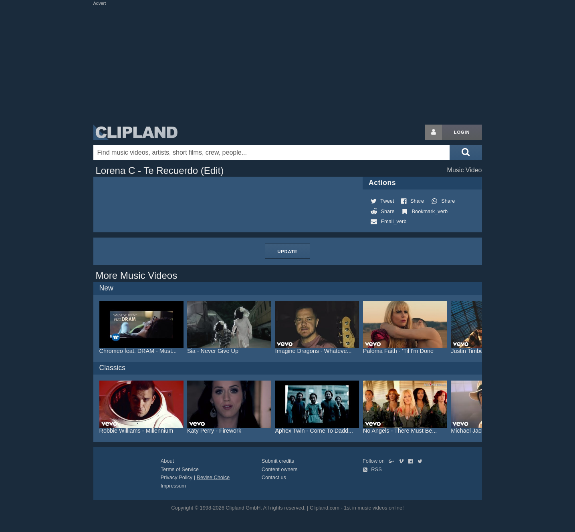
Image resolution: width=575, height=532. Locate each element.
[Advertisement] (287, 63)
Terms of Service (180, 469)
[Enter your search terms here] (271, 152)
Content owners (280, 469)
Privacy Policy (177, 477)
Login (462, 132)
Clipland (135, 132)
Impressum (173, 486)
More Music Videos (137, 275)
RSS (372, 469)
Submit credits (278, 461)
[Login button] (433, 132)
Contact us (274, 477)
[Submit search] (466, 152)
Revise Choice (213, 477)
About (167, 461)
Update (287, 251)
